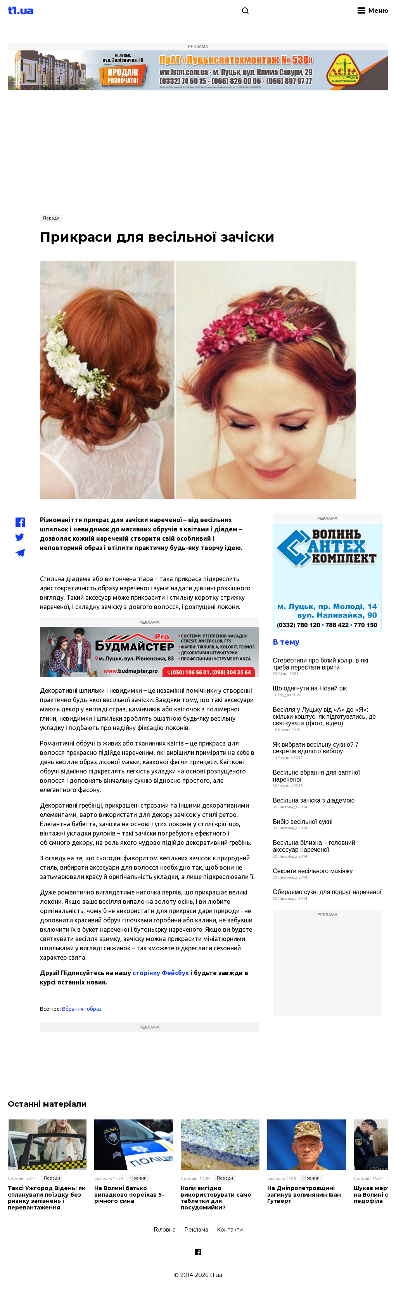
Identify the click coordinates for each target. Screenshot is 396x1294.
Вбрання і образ (82, 1009)
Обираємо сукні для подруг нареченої (327, 892)
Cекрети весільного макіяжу (313, 871)
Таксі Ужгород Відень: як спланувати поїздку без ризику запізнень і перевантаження (46, 1198)
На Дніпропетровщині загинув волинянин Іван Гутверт (304, 1194)
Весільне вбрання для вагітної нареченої (316, 776)
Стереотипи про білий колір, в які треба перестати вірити (320, 664)
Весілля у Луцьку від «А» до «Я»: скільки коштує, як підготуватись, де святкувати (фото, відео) (324, 716)
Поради (51, 218)
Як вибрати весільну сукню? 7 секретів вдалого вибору (316, 748)
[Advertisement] (198, 151)
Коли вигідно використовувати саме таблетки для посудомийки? (216, 1198)
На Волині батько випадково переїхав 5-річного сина (129, 1194)
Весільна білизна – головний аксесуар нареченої (314, 846)
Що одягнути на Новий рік (310, 688)
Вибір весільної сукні (302, 821)
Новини (138, 1178)
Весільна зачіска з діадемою (313, 800)
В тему (286, 641)
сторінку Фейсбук (161, 972)
